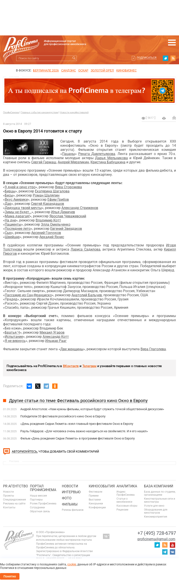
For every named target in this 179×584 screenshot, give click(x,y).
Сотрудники (37, 507)
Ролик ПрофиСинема (43, 503)
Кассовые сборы (126, 505)
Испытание (14, 337)
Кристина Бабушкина (107, 162)
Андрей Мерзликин (73, 162)
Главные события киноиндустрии (39, 112)
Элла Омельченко (55, 224)
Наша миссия (38, 495)
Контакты (9, 507)
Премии (94, 495)
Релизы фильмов (72, 509)
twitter (165, 58)
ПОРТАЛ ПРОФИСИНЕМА (43, 488)
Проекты (8, 495)
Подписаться (146, 57)
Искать (74, 58)
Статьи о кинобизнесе (124, 500)
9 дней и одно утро (20, 187)
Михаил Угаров (52, 332)
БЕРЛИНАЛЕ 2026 (46, 70)
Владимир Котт (48, 220)
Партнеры (36, 499)
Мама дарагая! (17, 216)
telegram (164, 551)
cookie (71, 564)
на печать (164, 118)
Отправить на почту (174, 117)
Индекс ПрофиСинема (125, 493)
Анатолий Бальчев (86, 295)
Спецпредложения (14, 499)
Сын (8, 233)
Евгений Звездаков (66, 229)
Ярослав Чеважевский (67, 216)
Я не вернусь (15, 341)
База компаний (158, 486)
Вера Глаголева (153, 349)
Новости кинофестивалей (74, 112)
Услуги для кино (154, 505)
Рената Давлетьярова (96, 154)
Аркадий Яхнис (51, 237)
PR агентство (15, 486)
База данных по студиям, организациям (160, 493)
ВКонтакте (71, 366)
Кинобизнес (126, 70)
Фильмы (70, 504)
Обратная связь (40, 511)
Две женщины (71, 349)
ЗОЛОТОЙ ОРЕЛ (102, 70)
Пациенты (13, 224)
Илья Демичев (63, 212)
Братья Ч (12, 332)
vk (172, 551)
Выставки (95, 499)
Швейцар (12, 237)
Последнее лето (18, 229)
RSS (173, 58)
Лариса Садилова (85, 249)
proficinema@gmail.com (156, 539)
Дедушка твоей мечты (23, 208)
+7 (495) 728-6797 (156, 533)
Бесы (9, 195)
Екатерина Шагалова (52, 191)
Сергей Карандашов (47, 204)
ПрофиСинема (11, 112)
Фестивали (95, 491)
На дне (10, 220)
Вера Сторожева (68, 187)
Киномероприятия (155, 516)
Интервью (71, 492)
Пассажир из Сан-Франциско (28, 295)
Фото (66, 498)
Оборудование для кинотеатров (155, 511)
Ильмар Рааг (56, 341)
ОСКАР (83, 70)
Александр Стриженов (79, 208)
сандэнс (68, 70)
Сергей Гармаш (43, 162)
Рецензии (122, 509)
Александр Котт (56, 337)
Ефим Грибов (58, 199)
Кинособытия (102, 486)
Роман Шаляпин (46, 195)
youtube (172, 544)
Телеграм (89, 366)
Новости (8, 491)
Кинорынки (96, 503)
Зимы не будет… (18, 212)
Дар (8, 204)
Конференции (97, 507)
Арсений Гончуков (46, 233)
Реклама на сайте (14, 503)
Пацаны (68, 154)
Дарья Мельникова (111, 158)
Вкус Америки (16, 199)
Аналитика (126, 486)
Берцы (10, 191)
